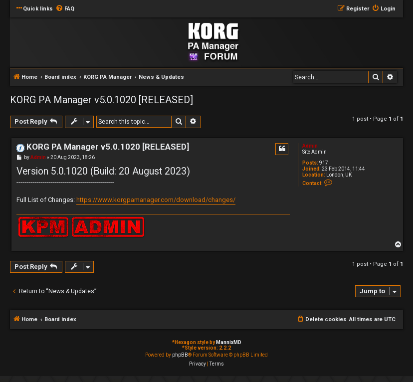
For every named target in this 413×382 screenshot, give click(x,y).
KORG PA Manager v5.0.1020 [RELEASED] (101, 100)
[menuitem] (64, 9)
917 (323, 163)
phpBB (180, 355)
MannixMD (228, 342)
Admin (310, 146)
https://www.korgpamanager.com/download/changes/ (155, 199)
